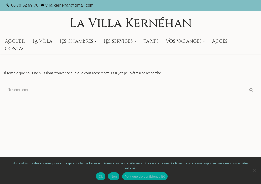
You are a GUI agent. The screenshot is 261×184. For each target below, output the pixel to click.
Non (114, 176)
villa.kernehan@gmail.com (70, 5)
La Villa (42, 41)
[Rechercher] (125, 90)
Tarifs (151, 41)
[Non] (254, 170)
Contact (16, 49)
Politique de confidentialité (145, 176)
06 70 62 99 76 (24, 5)
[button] (95, 41)
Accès (219, 41)
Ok (101, 176)
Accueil (15, 41)
